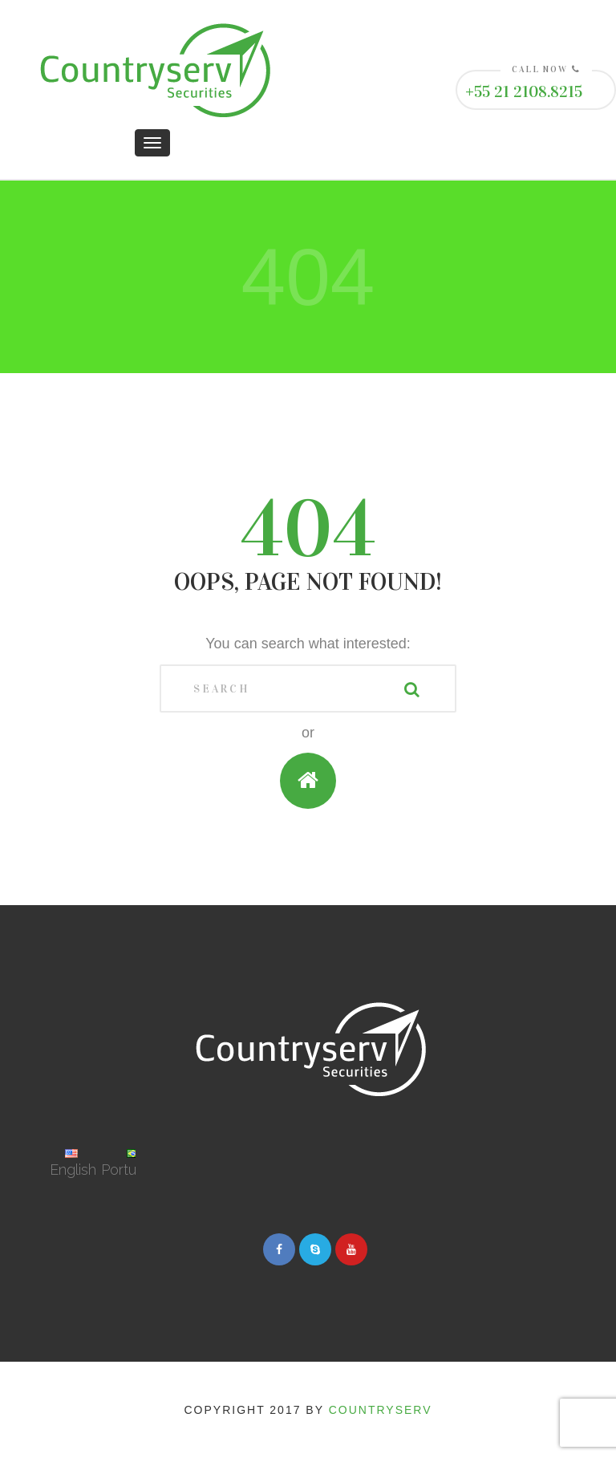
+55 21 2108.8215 (523, 91)
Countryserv (380, 1409)
